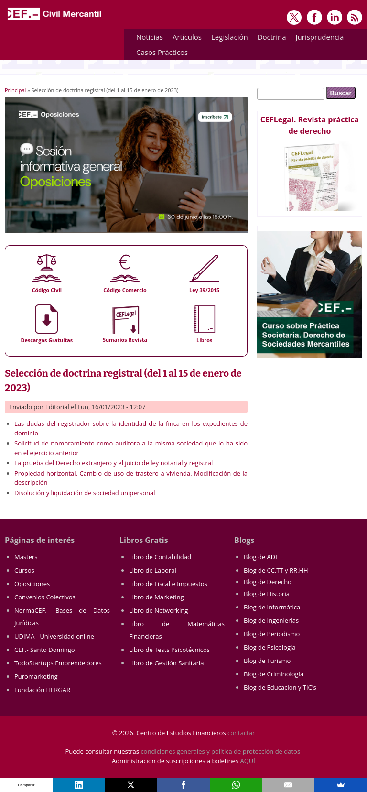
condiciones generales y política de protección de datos (220, 751)
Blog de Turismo (267, 660)
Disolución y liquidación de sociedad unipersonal (84, 492)
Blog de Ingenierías (271, 620)
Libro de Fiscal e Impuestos (168, 583)
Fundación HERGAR (42, 689)
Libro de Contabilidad (160, 557)
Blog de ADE (261, 557)
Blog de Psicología (270, 647)
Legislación (227, 38)
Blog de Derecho (267, 581)
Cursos (24, 570)
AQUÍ (247, 761)
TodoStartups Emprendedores (58, 663)
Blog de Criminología (273, 674)
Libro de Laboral (152, 570)
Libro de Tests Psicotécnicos (169, 649)
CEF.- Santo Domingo (44, 649)
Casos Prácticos (159, 53)
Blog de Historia (267, 593)
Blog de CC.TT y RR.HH (276, 570)
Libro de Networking (158, 610)
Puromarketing (36, 676)
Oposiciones (32, 583)
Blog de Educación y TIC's (280, 687)
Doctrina (269, 38)
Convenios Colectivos (45, 597)
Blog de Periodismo (272, 633)
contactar (241, 732)
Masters (26, 557)
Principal (15, 90)
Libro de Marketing (156, 597)
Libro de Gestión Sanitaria (166, 663)
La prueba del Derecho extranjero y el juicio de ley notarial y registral (113, 462)
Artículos (185, 38)
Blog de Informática (272, 607)
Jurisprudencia (317, 38)
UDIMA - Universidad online (54, 636)
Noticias (149, 37)
